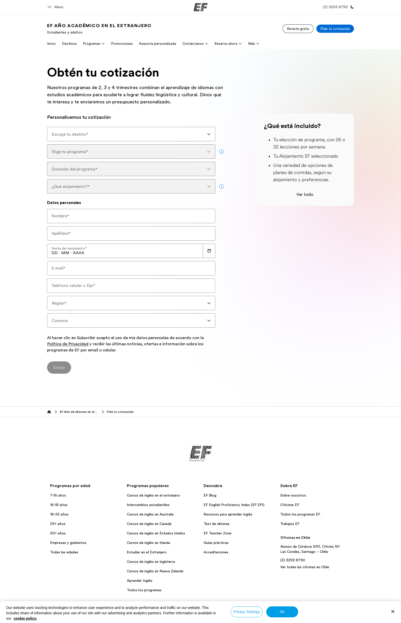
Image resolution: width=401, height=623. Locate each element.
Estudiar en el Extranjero (147, 552)
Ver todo (304, 194)
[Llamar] (337, 7)
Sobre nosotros (293, 495)
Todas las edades (64, 552)
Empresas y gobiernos (68, 543)
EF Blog (210, 495)
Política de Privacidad (67, 344)
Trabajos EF (289, 524)
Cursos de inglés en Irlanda (148, 543)
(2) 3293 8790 (292, 560)
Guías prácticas (216, 543)
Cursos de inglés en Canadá (149, 524)
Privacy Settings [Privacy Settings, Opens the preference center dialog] (246, 612)
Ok (282, 612)
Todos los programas (144, 590)
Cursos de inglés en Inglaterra (151, 562)
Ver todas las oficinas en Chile (304, 567)
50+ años (58, 533)
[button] (56, 7)
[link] (99, 29)
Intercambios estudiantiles (148, 505)
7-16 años (58, 495)
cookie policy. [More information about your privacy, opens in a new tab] (25, 618)
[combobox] (131, 134)
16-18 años (59, 505)
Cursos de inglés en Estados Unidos (156, 533)
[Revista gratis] (298, 29)
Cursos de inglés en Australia (150, 514)
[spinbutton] (54, 253)
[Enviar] (59, 367)
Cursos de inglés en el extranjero (153, 495)
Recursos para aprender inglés (228, 514)
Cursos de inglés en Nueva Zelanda (155, 571)
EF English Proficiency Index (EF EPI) (234, 505)
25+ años (57, 524)
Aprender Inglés (139, 580)
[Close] (392, 611)
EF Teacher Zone (217, 533)
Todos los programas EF (300, 514)
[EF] (201, 7)
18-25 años (59, 514)
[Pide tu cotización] (335, 29)
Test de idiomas (216, 524)
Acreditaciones (216, 552)
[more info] (221, 151)
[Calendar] (209, 251)
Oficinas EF (289, 505)
